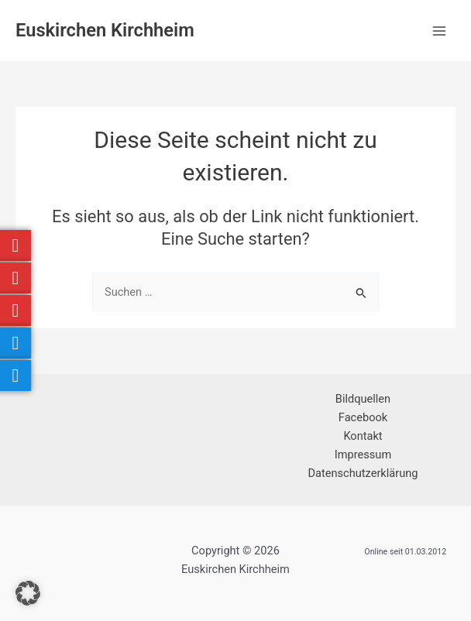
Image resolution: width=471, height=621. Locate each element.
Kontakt (362, 436)
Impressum (363, 454)
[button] (28, 593)
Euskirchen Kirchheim (104, 30)
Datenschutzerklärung (363, 473)
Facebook (363, 417)
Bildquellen (362, 399)
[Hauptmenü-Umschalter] (439, 31)
